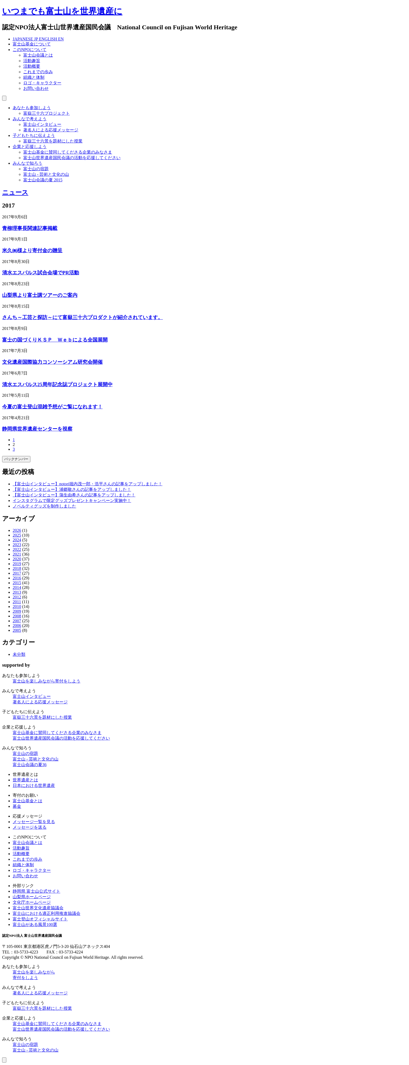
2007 (17, 621)
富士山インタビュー (42, 124)
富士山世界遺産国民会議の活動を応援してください (72, 157)
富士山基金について (32, 44)
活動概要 (31, 66)
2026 (17, 530)
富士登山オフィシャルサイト (40, 919)
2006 (17, 625)
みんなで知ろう (27, 163)
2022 (17, 549)
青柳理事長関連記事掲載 (29, 228)
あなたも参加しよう (32, 107)
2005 (17, 630)
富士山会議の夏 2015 (42, 180)
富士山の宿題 (36, 169)
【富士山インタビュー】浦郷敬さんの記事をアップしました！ (72, 489)
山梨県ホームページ (32, 897)
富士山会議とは (38, 55)
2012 (17, 597)
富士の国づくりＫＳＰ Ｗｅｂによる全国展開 (55, 340)
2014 (17, 587)
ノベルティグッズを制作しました (44, 506)
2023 (17, 544)
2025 (17, 535)
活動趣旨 (31, 60)
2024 (17, 540)
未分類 (19, 654)
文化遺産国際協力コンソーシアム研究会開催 (52, 362)
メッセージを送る (30, 827)
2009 (17, 611)
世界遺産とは (25, 780)
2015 (17, 582)
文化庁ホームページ (32, 902)
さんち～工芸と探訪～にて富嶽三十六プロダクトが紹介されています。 (82, 317)
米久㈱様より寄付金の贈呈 (32, 250)
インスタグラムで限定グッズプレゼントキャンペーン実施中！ (72, 500)
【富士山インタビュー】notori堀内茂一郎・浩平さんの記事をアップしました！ (87, 484)
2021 (17, 554)
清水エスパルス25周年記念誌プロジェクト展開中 (57, 384)
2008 (17, 616)
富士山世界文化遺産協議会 (38, 908)
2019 (17, 563)
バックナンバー (16, 459)
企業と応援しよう (30, 146)
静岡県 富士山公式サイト (36, 891)
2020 (17, 559)
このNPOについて (30, 49)
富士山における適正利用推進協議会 (46, 913)
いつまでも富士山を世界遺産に (62, 11)
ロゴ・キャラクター (42, 83)
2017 (17, 573)
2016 (17, 578)
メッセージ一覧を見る (34, 821)
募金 (17, 806)
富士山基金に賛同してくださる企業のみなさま (67, 152)
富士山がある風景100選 (35, 924)
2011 (17, 602)
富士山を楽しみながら (46, 681)
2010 (17, 606)
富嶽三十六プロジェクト (46, 113)
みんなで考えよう (30, 119)
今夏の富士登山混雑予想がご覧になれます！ (52, 406)
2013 (17, 592)
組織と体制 (33, 77)
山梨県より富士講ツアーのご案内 (39, 295)
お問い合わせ (36, 88)
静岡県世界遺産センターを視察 (37, 429)
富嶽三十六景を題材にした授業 (52, 141)
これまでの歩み (38, 72)
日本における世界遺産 (34, 785)
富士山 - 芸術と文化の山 (46, 174)
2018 (17, 568)
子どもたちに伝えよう (34, 135)
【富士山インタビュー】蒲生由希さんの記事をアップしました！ (74, 495)
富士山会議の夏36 (30, 764)
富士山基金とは (27, 801)
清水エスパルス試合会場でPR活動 (40, 272)
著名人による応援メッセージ (50, 130)
